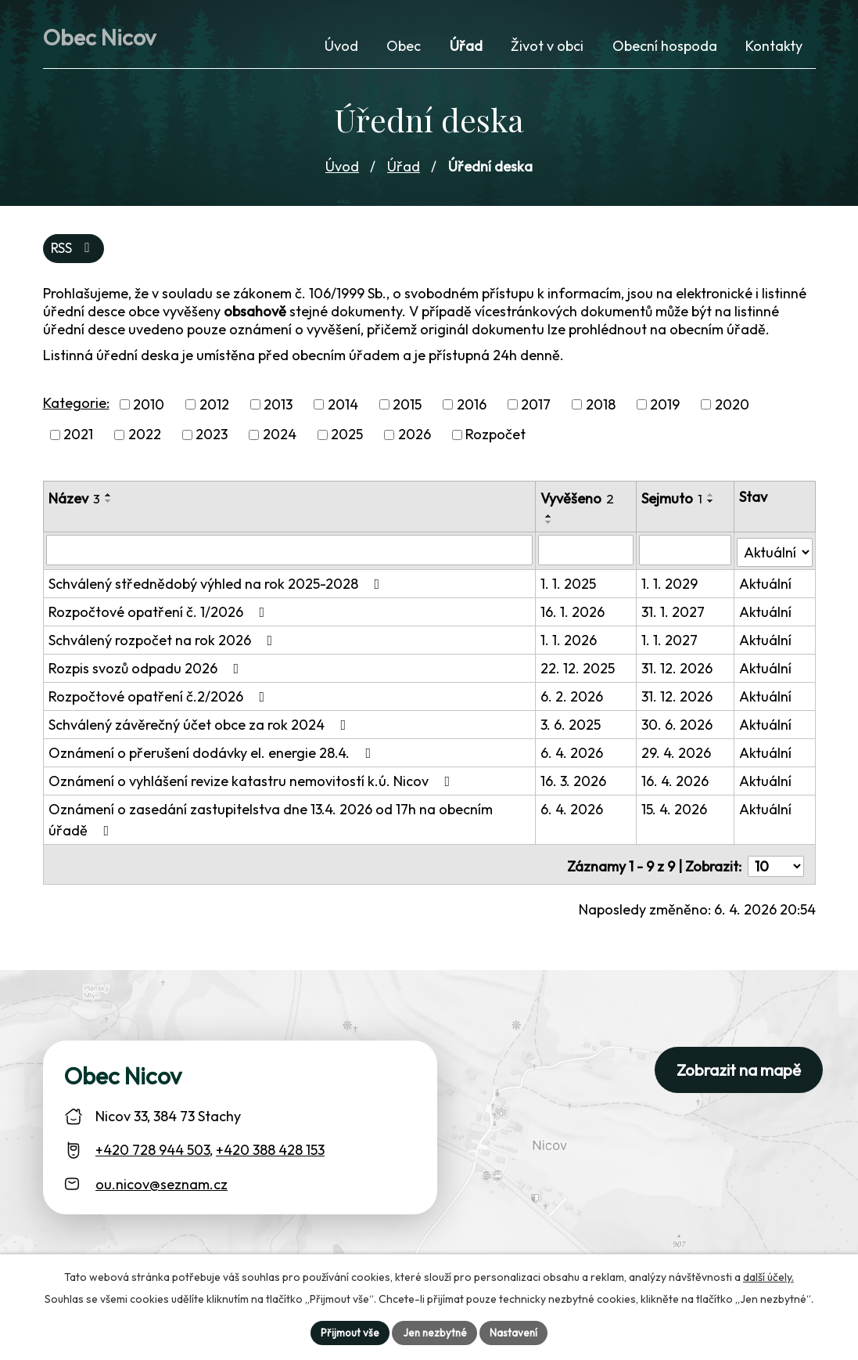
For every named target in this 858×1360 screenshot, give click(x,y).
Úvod (342, 168)
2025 (347, 438)
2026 (414, 438)
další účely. (768, 1275)
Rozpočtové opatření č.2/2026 (159, 697)
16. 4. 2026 (676, 782)
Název (74, 501)
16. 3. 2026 (575, 782)
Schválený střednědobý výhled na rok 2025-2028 (217, 584)
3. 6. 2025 (572, 725)
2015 (407, 408)
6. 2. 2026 (573, 697)
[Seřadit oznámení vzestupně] (108, 498)
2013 (278, 408)
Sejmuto (673, 501)
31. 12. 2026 (678, 669)
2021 (78, 438)
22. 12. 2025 (579, 669)
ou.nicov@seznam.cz (161, 1180)
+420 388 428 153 (270, 1147)
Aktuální (765, 584)
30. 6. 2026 (678, 725)
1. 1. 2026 (570, 641)
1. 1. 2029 (671, 584)
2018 (601, 408)
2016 (471, 408)
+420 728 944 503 (152, 1147)
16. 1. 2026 (574, 613)
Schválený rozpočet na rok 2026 (163, 641)
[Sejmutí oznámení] (686, 553)
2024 (279, 438)
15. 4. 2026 (676, 810)
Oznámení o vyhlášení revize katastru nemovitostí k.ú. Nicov (252, 782)
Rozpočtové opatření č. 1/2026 (159, 613)
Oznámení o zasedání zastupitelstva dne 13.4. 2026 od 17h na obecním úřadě (270, 820)
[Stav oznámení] (774, 552)
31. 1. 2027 (674, 613)
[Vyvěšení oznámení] (587, 553)
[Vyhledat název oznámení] (290, 553)
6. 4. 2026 (573, 754)
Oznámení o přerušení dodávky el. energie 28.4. (213, 754)
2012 (214, 408)
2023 (212, 438)
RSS (74, 251)
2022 (144, 438)
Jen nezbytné (434, 1332)
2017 (536, 408)
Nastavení (516, 1332)
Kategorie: (76, 406)
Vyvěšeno (579, 501)
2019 (665, 408)
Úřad (403, 168)
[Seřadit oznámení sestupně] (108, 504)
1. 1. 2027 (671, 641)
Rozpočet (495, 438)
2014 (343, 408)
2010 (148, 408)
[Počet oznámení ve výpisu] (776, 863)
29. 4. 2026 (678, 754)
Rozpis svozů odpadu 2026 (147, 669)
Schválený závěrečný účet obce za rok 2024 (200, 725)
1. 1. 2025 (570, 584)
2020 (732, 408)
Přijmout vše (347, 1332)
